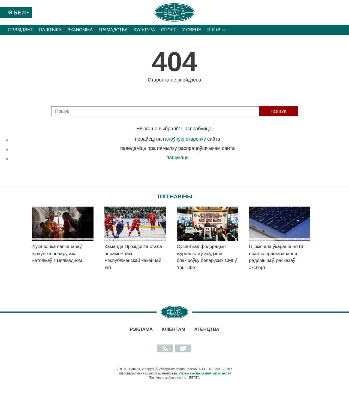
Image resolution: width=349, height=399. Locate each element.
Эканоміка (80, 30)
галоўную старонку (184, 139)
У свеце (191, 30)
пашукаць (177, 157)
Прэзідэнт (20, 30)
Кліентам (173, 329)
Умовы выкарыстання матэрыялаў (205, 373)
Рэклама (141, 329)
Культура (144, 30)
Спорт (168, 30)
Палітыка (50, 30)
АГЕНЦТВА (206, 329)
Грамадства (113, 30)
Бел (19, 13)
